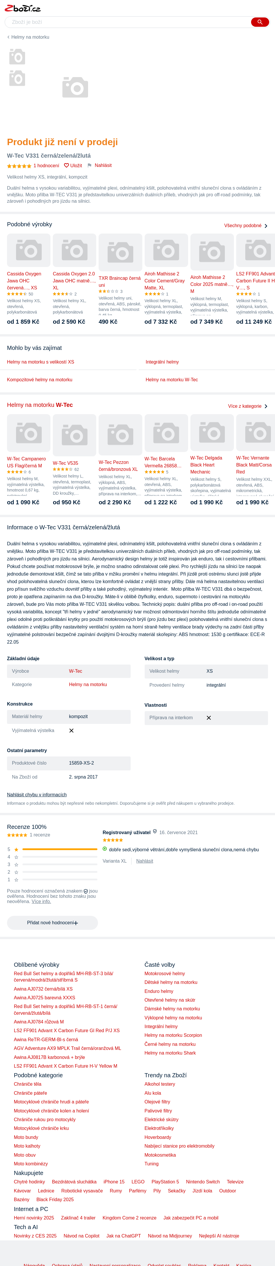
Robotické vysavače (82, 1190)
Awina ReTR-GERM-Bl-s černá (46, 1039)
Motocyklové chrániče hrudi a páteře (51, 1101)
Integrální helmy (162, 361)
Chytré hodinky (29, 1181)
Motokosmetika (160, 1155)
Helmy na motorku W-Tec (172, 379)
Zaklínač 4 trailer (78, 1217)
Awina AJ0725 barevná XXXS (45, 997)
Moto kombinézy (31, 1163)
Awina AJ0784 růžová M (39, 1021)
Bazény (21, 1199)
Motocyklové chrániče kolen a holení (51, 1110)
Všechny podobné (246, 225)
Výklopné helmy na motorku (173, 1017)
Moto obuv (25, 1155)
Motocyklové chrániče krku (41, 1128)
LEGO (138, 1181)
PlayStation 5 (165, 1181)
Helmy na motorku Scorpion (173, 1035)
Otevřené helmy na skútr (170, 1000)
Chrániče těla (27, 1084)
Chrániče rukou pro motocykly (45, 1119)
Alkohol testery (160, 1084)
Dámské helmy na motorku (172, 1008)
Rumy (116, 1190)
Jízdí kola (202, 1190)
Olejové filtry (157, 1101)
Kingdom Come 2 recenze (130, 1217)
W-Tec (75, 671)
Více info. (41, 901)
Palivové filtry (158, 1110)
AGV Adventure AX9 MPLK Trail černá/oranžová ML (67, 1048)
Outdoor (227, 1190)
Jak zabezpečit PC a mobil (191, 1217)
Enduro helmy (159, 991)
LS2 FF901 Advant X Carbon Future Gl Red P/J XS (67, 1030)
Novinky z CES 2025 (35, 1235)
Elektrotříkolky (159, 1128)
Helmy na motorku (30, 37)
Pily (157, 1190)
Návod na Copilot (81, 1235)
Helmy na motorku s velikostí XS (40, 361)
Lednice (46, 1190)
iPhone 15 (114, 1181)
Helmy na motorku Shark (170, 1052)
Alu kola (153, 1093)
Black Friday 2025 (55, 1199)
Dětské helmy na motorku (171, 982)
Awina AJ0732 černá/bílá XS (43, 989)
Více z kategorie (248, 406)
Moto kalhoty (27, 1146)
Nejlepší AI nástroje (219, 1235)
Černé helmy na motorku (170, 1044)
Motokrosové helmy (165, 973)
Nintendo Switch (203, 1181)
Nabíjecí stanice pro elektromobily (180, 1146)
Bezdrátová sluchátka (74, 1181)
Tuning (152, 1163)
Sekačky (176, 1190)
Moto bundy (26, 1137)
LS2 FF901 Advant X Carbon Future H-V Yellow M (66, 1066)
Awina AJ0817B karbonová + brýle (49, 1057)
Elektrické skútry (161, 1119)
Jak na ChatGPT (123, 1235)
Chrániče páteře (30, 1093)
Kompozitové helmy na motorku (39, 379)
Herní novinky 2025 (34, 1217)
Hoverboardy (158, 1137)
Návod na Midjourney (170, 1235)
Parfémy (137, 1190)
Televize (235, 1181)
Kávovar (22, 1190)
